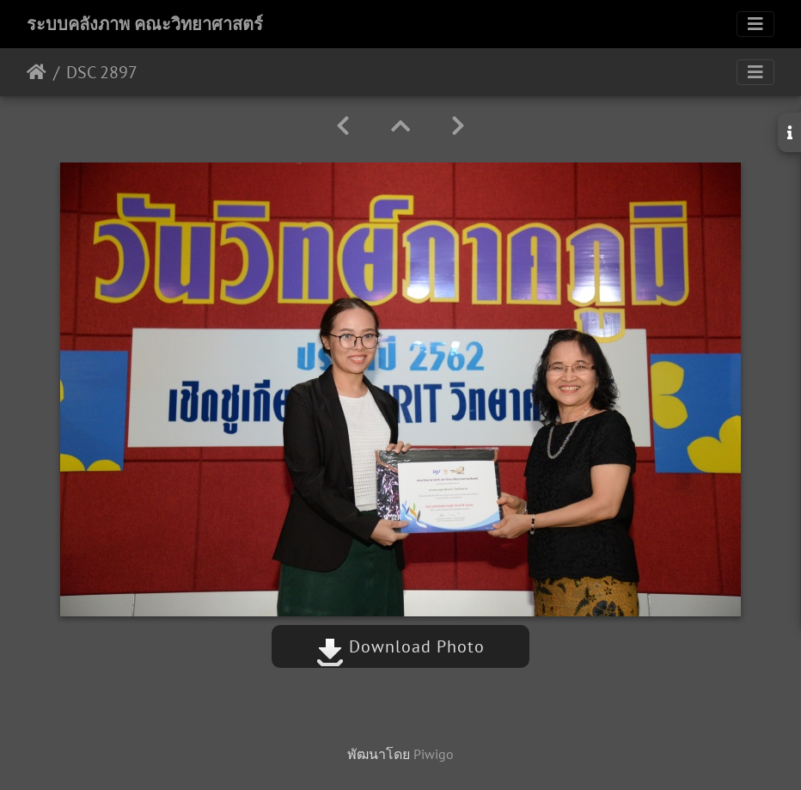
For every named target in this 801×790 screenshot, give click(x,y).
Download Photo (400, 646)
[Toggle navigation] (755, 24)
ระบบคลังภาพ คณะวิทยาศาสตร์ (145, 24)
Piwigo (433, 753)
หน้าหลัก (36, 72)
